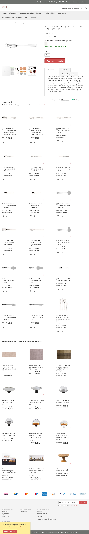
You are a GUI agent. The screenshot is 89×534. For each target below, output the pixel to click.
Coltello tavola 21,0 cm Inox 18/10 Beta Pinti (64, 130)
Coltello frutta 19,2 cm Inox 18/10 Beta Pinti (64, 169)
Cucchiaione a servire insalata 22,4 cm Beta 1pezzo (9, 243)
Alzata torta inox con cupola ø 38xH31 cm (62, 401)
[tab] (51, 70)
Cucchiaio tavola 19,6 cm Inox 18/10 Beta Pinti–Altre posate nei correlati (10, 131)
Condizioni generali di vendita (46, 519)
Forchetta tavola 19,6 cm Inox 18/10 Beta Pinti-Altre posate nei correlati (37, 131)
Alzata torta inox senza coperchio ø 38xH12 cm (9, 402)
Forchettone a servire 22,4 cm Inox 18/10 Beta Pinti (36, 243)
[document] (15, 528)
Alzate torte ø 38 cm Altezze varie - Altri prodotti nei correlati (35, 435)
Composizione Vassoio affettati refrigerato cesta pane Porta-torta (9, 470)
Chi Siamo (5, 511)
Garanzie (39, 511)
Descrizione (51, 70)
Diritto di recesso (42, 514)
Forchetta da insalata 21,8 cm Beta (9, 280)
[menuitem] (9, 13)
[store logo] (4, 7)
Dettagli (64, 70)
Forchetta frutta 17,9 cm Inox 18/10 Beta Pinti (37, 169)
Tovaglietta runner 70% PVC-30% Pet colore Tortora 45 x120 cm (9, 368)
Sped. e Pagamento (68, 74)
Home (3, 23)
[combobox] (72, 8)
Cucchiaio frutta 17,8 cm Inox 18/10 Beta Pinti (10, 169)
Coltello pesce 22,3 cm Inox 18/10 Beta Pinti (37, 317)
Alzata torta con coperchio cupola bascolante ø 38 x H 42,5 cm (62, 436)
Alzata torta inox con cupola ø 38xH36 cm (8, 434)
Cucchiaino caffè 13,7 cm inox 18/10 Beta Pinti (10, 205)
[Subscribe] (83, 502)
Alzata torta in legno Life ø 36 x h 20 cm (62, 470)
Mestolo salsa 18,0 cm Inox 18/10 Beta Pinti (64, 242)
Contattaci (23, 511)
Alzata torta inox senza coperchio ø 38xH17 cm (36, 402)
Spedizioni (40, 516)
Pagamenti (5, 514)
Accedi (72, 2)
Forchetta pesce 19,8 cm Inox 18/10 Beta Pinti (10, 317)
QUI (21, 526)
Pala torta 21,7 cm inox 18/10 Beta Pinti (36, 280)
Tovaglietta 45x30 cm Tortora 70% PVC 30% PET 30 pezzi (36, 367)
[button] (14, 71)
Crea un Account (82, 2)
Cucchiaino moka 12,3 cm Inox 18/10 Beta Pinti (37, 205)
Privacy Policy (74, 505)
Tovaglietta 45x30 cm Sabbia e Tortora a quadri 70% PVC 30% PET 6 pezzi (63, 368)
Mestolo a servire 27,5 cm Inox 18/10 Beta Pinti (64, 205)
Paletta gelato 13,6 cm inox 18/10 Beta (64, 280)
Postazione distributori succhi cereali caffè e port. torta (36, 470)
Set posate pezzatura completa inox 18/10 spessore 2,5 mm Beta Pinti (63, 318)
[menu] (44, 15)
